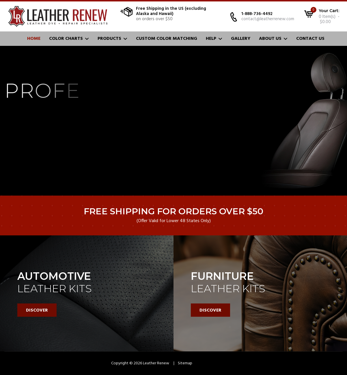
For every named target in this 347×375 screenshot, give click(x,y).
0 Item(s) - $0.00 (329, 19)
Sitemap (185, 363)
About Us (270, 38)
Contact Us (310, 38)
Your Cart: (329, 10)
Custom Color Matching (166, 38)
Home (33, 38)
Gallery (240, 38)
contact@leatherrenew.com (267, 19)
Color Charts (66, 38)
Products (109, 38)
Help (211, 38)
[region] (173, 199)
